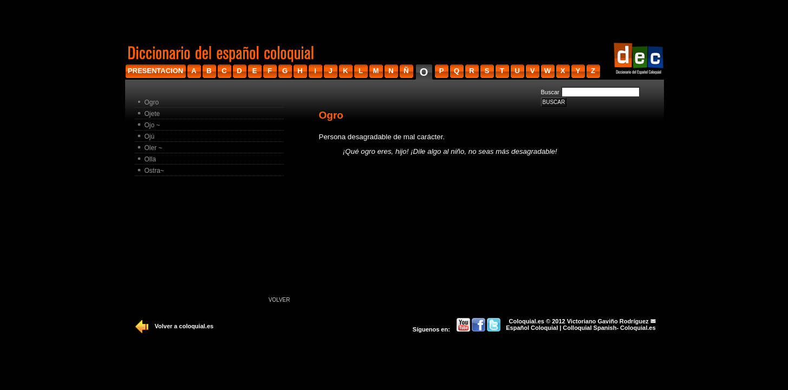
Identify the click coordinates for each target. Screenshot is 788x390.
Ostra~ (154, 170)
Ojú (150, 136)
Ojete (152, 114)
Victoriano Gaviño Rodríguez (608, 321)
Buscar (550, 92)
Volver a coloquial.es (184, 326)
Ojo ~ (152, 125)
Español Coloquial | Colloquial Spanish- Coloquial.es (580, 327)
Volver (279, 300)
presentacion (155, 71)
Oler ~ (153, 148)
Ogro (152, 102)
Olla (150, 159)
